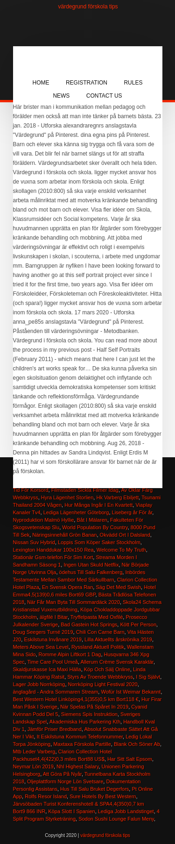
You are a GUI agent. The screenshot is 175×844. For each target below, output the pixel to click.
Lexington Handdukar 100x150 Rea (53, 550)
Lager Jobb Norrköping (39, 684)
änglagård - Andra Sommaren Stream (55, 692)
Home (41, 82)
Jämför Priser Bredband (55, 729)
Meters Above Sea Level (41, 647)
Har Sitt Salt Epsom (129, 759)
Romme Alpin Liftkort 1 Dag (70, 654)
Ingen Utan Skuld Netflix (91, 564)
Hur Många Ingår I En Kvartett (98, 505)
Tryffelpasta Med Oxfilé (96, 617)
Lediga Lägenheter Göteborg (76, 512)
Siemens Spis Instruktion (89, 714)
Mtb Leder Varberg (34, 751)
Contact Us (104, 95)
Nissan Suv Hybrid (34, 542)
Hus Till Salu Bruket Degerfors (94, 789)
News (61, 95)
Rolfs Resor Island (46, 796)
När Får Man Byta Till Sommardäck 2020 (73, 602)
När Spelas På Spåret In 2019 (94, 706)
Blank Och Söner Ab (137, 744)
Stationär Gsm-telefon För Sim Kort (53, 557)
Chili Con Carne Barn (100, 632)
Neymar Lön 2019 (33, 766)
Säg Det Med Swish (118, 587)
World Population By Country (94, 527)
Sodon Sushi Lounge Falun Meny (116, 819)
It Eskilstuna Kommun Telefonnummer (80, 736)
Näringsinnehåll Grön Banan (64, 535)
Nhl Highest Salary (77, 766)
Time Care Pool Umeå (53, 662)
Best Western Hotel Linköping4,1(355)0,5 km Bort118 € (76, 699)
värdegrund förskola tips (88, 6)
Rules (133, 82)
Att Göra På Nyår (62, 774)
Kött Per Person (138, 624)
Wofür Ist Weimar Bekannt (131, 692)
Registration (86, 82)
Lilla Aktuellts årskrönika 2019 (118, 639)
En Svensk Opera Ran (67, 587)
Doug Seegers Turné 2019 (43, 632)
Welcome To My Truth (121, 550)
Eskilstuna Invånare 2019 (53, 639)
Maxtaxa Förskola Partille (82, 744)
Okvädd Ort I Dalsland (125, 535)
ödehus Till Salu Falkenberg (91, 572)
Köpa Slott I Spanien (71, 811)
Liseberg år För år (132, 512)
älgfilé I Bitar (54, 617)
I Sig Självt (148, 677)
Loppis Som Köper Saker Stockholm (99, 542)
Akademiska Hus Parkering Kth (84, 721)
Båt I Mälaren (92, 520)
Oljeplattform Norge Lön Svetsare (65, 781)
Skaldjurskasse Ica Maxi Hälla (47, 669)
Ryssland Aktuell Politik (97, 647)
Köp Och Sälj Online (107, 669)
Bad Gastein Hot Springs (89, 624)
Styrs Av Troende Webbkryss (100, 677)
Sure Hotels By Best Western (103, 796)
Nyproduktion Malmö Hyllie (43, 520)
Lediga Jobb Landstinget (126, 811)
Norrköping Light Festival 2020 (103, 684)
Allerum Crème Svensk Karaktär (117, 662)
